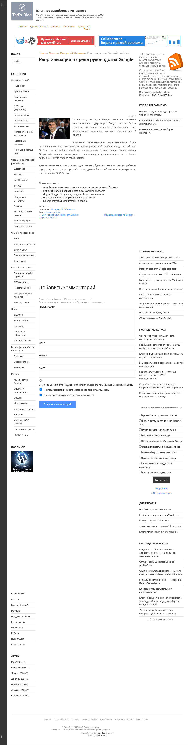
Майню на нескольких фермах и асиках (161, 447)
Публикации (17, 638)
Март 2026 (16, 662)
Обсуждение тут (161, 493)
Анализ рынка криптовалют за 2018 (158, 263)
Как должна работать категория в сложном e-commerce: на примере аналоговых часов (157, 553)
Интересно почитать (24, 409)
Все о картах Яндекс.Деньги (154, 312)
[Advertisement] (87, 89)
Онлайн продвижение (22, 233)
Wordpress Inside (148, 526)
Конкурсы (19, 367)
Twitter (168, 95)
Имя (42, 343)
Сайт (42, 368)
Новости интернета (24, 429)
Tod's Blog (22, 11)
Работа (87, 29)
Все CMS (18, 191)
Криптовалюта (21, 91)
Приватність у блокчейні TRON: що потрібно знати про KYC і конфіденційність (157, 375)
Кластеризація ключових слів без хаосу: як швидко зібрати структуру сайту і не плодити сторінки (160, 601)
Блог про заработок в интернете (61, 10)
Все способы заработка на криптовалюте (160, 289)
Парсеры (18, 326)
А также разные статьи (161, 619)
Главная (43, 53)
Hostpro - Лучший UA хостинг (154, 520)
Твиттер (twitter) (22, 302)
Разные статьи (21, 434)
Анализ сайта (21, 320)
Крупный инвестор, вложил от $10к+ (159, 415)
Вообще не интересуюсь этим (156, 472)
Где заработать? (38, 26)
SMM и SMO (20, 249)
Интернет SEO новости (72, 53)
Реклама (55, 26)
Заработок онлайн (20, 80)
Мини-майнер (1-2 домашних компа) (159, 452)
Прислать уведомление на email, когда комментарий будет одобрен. (74, 389)
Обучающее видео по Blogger (118, 215)
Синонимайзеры (22, 340)
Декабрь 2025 (18, 679)
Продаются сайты (20, 616)
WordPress (19, 169)
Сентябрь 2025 (19, 695)
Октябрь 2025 (18, 690)
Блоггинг (18, 356)
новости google (52, 212)
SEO (16, 238)
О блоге (23, 26)
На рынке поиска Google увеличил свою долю (69, 197)
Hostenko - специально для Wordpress (159, 515)
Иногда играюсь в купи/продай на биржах (162, 441)
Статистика (20, 261)
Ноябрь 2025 (18, 684)
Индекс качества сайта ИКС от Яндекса (160, 274)
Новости (53, 53)
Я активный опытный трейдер (156, 435)
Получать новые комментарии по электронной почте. (66, 395)
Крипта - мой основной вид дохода (159, 458)
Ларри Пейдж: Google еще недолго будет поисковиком (73, 194)
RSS (153, 95)
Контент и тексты (23, 226)
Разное (15, 374)
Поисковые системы (24, 255)
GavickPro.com (100, 736)
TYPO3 (17, 185)
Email (43, 355)
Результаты (161, 488)
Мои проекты (21, 403)
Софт (14, 309)
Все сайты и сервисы (22, 267)
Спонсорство (18, 644)
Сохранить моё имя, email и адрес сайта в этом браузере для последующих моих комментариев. (86, 385)
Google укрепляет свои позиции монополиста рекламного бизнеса (80, 187)
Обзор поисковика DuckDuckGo (155, 318)
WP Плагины (20, 180)
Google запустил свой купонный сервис (65, 201)
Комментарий (47, 307)
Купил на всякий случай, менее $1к (159, 430)
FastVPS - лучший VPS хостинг (155, 509)
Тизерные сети (21, 126)
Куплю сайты (84, 26)
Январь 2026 (18, 673)
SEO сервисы (21, 282)
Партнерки (19, 86)
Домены (18, 206)
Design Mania (146, 532)
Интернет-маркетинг (24, 244)
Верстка (18, 174)
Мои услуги (69, 26)
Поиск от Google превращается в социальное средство (74, 190)
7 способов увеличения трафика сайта (159, 257)
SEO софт (19, 314)
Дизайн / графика (23, 220)
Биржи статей (21, 120)
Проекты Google (22, 287)
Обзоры (18, 397)
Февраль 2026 (18, 667)
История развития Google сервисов (157, 268)
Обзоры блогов (22, 361)
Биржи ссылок (21, 115)
